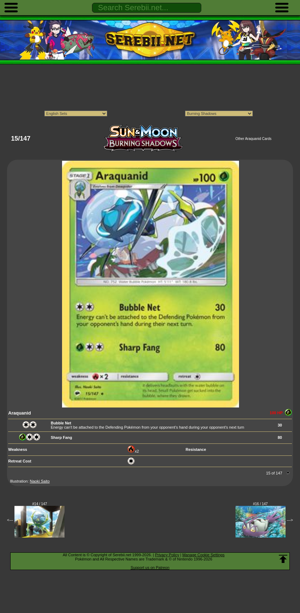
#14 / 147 (39, 504)
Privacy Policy (167, 555)
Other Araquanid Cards (253, 139)
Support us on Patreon (149, 567)
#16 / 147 (260, 504)
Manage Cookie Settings (203, 555)
